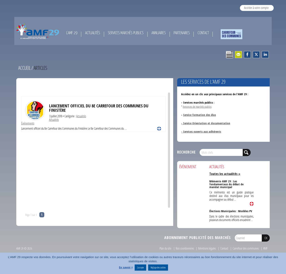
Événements (27, 123)
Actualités (81, 116)
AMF (265, 248)
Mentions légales (207, 248)
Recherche (186, 152)
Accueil (24, 67)
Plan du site (165, 248)
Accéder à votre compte (256, 8)
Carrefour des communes (246, 248)
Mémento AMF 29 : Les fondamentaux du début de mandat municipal (226, 184)
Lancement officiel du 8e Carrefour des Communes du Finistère (98, 108)
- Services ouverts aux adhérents (201, 131)
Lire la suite (159, 129)
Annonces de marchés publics (197, 107)
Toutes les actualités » (224, 174)
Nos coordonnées (185, 248)
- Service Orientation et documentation (205, 123)
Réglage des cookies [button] (158, 267)
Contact (224, 248)
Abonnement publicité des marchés (197, 237)
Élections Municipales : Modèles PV (230, 211)
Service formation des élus (199, 115)
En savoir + (126, 267)
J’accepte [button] (140, 267)
